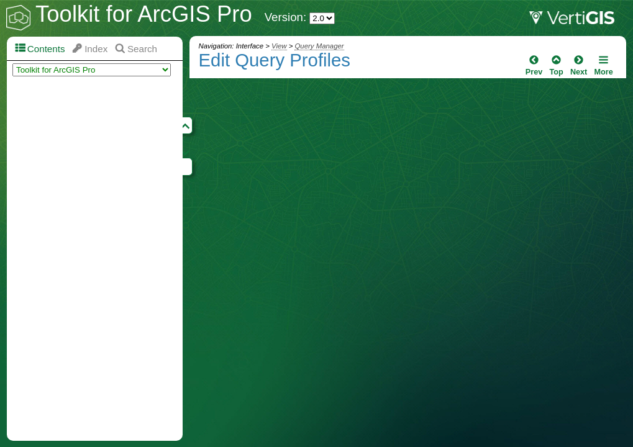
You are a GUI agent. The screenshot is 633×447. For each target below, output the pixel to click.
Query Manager (319, 46)
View (278, 46)
